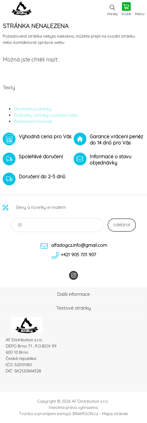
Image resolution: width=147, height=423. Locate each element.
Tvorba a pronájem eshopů (45, 413)
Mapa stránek (115, 413)
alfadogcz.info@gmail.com (79, 245)
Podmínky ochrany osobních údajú (46, 115)
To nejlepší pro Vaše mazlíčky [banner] (21, 9)
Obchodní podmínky (32, 109)
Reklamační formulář (33, 121)
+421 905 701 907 (78, 254)
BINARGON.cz (85, 413)
